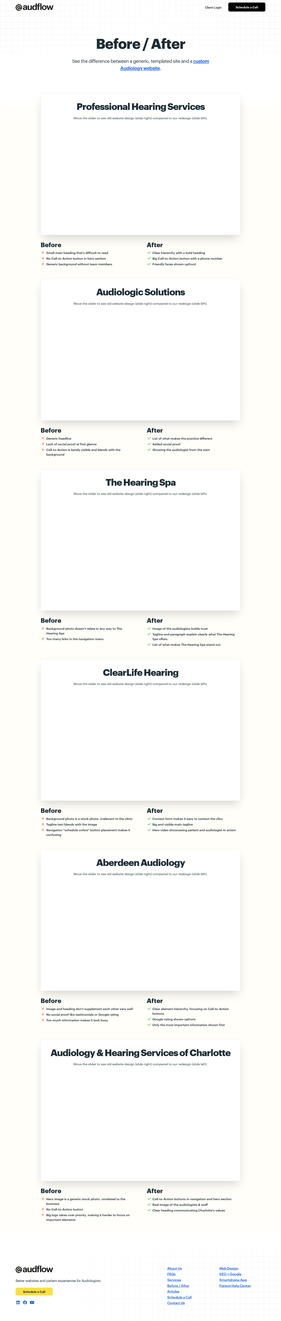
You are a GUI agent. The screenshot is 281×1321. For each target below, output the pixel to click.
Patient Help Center (235, 1285)
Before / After (178, 1285)
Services (174, 1279)
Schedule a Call (247, 7)
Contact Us (176, 1302)
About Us (174, 1268)
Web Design (228, 1268)
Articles (173, 1291)
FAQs (171, 1273)
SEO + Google (230, 1273)
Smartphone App (233, 1279)
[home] (34, 7)
